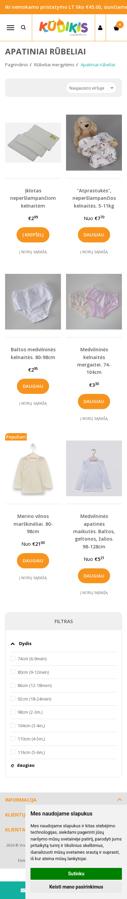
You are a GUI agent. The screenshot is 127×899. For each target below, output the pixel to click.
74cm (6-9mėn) (32, 659)
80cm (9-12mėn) (33, 672)
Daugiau (94, 235)
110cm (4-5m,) (31, 739)
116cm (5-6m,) (31, 752)
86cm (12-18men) (34, 685)
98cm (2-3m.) (30, 712)
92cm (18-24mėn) (34, 699)
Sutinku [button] (76, 873)
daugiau (26, 765)
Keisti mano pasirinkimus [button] (76, 887)
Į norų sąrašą (33, 251)
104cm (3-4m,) (31, 726)
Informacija (21, 800)
